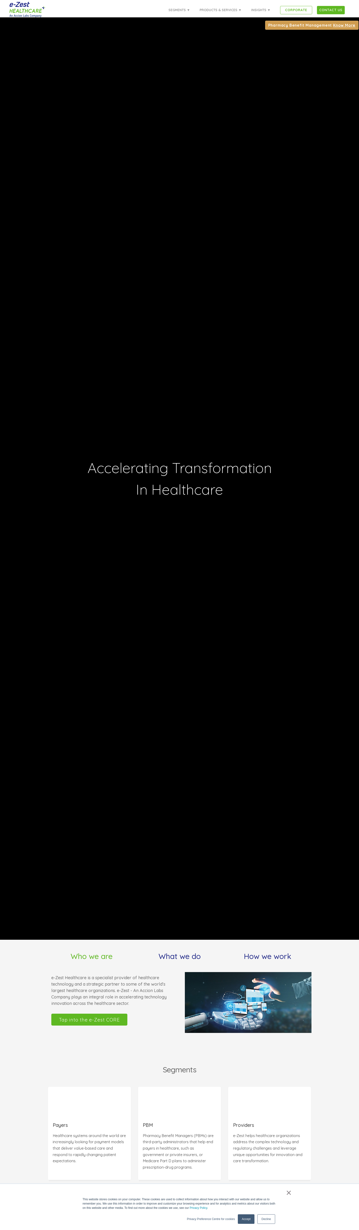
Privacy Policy (198, 1208)
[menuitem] (330, 10)
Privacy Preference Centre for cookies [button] (211, 1219)
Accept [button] (246, 1219)
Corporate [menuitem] (296, 10)
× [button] (289, 1193)
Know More (345, 25)
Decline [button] (266, 1219)
